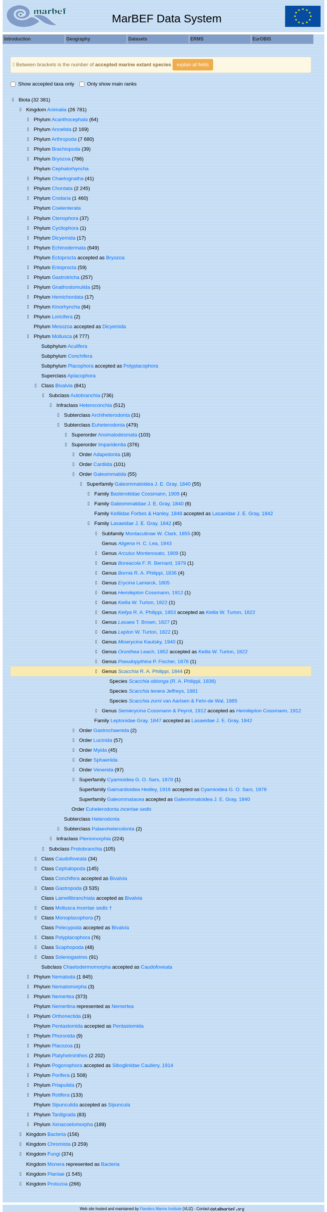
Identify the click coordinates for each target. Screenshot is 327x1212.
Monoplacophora (74, 918)
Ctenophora (65, 218)
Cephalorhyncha (70, 168)
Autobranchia (85, 395)
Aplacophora (81, 376)
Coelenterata (66, 208)
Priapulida (63, 1085)
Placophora (80, 366)
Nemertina (63, 1006)
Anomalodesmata (117, 435)
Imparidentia (112, 444)
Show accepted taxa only (42, 84)
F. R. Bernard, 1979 (152, 563)
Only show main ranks (108, 84)
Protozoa (57, 1184)
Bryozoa (61, 159)
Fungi (53, 1154)
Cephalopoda (70, 868)
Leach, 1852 (143, 651)
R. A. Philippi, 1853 (147, 612)
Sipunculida (65, 1105)
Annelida (61, 129)
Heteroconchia (95, 405)
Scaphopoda (69, 947)
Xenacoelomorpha (72, 1124)
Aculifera (77, 346)
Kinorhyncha (66, 307)
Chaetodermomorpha (87, 967)
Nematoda (63, 977)
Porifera (61, 1075)
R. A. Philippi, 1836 (147, 573)
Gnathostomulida (71, 287)
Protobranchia (86, 849)
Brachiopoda (66, 149)
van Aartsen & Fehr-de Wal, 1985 (183, 701)
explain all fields (193, 64)
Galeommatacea (125, 799)
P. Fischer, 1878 (153, 661)
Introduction (17, 39)
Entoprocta (64, 267)
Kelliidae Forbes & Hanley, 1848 (146, 513)
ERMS (197, 39)
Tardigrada (64, 1114)
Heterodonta (105, 819)
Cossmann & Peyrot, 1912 (162, 710)
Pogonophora (67, 1065)
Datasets (137, 39)
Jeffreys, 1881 (163, 691)
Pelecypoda (68, 927)
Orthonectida (66, 1016)
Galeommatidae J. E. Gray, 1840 (147, 503)
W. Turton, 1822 (142, 602)
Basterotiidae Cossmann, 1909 (145, 494)
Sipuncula (119, 1105)
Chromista (58, 1144)
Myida (100, 750)
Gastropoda (68, 888)
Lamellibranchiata (75, 898)
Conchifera (80, 356)
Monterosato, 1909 (148, 553)
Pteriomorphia (95, 838)
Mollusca (62, 336)
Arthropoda (63, 139)
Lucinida (102, 740)
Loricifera (62, 316)
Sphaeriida (105, 760)
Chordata (62, 188)
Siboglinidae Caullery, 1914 (142, 1065)
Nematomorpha (69, 986)
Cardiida (102, 464)
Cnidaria (61, 198)
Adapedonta (106, 454)
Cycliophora (65, 228)
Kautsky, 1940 (147, 642)
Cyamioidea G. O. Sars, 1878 (140, 779)
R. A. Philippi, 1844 (150, 671)
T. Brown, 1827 (144, 622)
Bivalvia (64, 385)
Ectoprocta (64, 257)
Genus (110, 671)
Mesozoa (62, 326)
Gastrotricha (65, 277)
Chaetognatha (68, 178)
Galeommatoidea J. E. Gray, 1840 (153, 484)
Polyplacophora (140, 366)
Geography (78, 39)
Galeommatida (109, 474)
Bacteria (56, 1134)
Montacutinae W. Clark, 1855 (157, 533)
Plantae (55, 1174)
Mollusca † (83, 908)
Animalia (57, 109)
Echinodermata (69, 248)
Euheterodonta (108, 425)
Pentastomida (67, 1026)
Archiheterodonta (111, 415)
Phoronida (63, 1036)
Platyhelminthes (69, 1055)
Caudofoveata (71, 858)
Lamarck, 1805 (144, 583)
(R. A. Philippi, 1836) (172, 681)
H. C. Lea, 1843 (145, 543)
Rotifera (61, 1095)
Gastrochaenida (111, 730)
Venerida (103, 770)
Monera (55, 1164)
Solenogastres (71, 957)
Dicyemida (63, 238)
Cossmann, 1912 (150, 592)
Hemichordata (67, 297)
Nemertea (63, 996)
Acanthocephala (69, 119)
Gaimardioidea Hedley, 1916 (139, 789)
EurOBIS (261, 39)
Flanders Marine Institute (161, 1209)
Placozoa (62, 1045)
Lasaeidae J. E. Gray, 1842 (242, 513)
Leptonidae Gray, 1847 (136, 720)
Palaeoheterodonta (113, 829)
